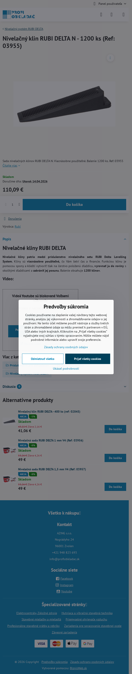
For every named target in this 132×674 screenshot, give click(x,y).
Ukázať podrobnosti (66, 369)
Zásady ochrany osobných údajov (66, 347)
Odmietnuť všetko (42, 359)
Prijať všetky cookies (87, 359)
